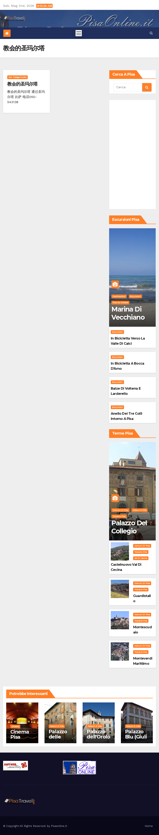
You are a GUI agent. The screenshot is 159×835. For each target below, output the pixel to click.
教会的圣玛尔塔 (22, 84)
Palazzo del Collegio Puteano (129, 531)
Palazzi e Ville (139, 510)
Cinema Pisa (19, 734)
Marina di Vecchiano (128, 313)
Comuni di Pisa (120, 510)
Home (149, 826)
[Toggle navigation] (78, 33)
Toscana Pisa (119, 516)
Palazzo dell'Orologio (98, 737)
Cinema (15, 726)
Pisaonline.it (59, 826)
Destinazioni (119, 296)
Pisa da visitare (120, 302)
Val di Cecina (140, 558)
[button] (151, 33)
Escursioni (135, 296)
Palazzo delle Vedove (58, 737)
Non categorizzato (17, 77)
